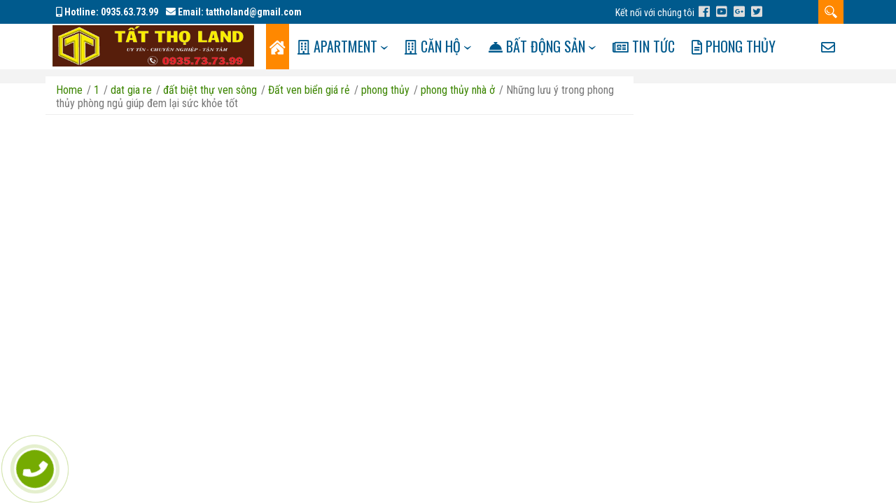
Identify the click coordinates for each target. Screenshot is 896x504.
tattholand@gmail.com (254, 12)
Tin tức (664, 46)
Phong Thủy (757, 46)
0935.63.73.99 (129, 12)
